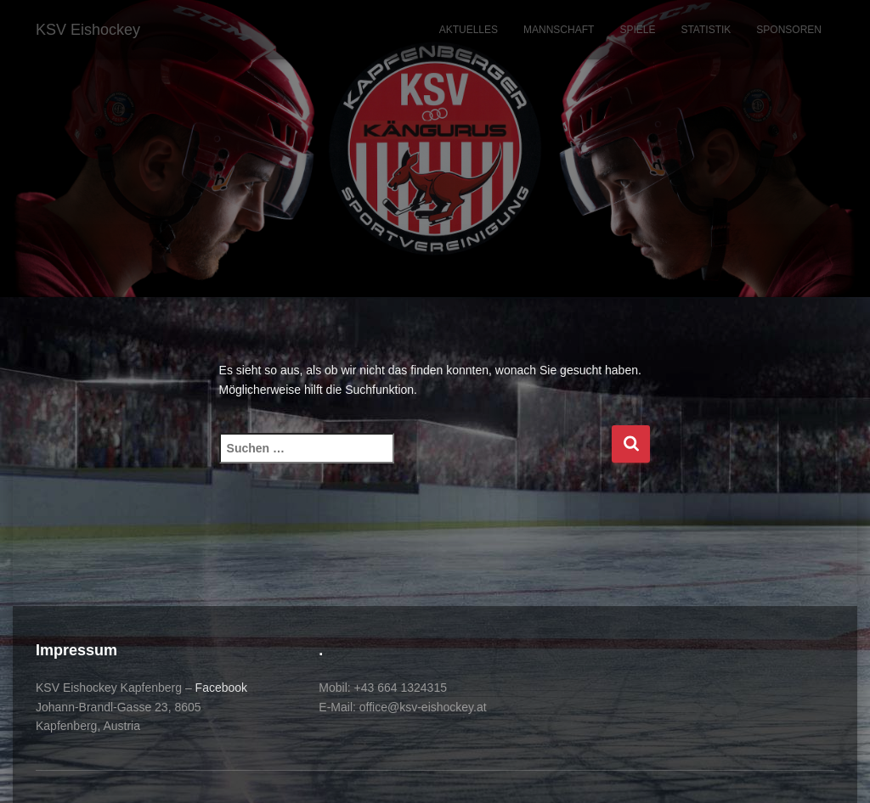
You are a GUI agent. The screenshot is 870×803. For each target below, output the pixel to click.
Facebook (221, 687)
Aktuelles (468, 30)
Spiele (637, 30)
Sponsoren (789, 30)
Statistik (706, 30)
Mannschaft (558, 30)
